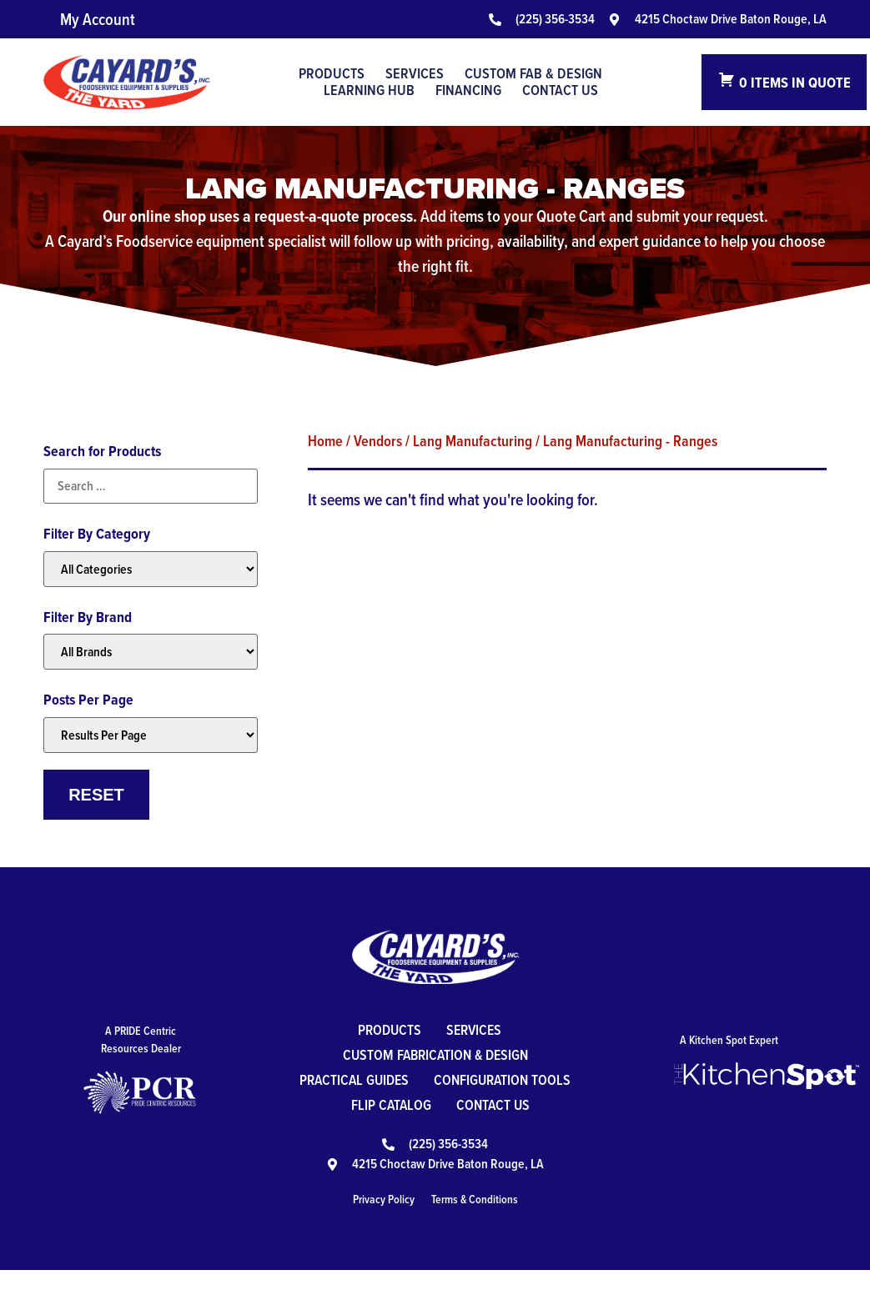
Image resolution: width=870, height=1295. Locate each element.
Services (414, 73)
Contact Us (560, 90)
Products (332, 73)
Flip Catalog (518, 1104)
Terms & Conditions (474, 1224)
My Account (97, 19)
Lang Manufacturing (472, 440)
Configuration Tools (382, 1104)
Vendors (378, 440)
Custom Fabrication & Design (435, 1054)
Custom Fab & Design (533, 73)
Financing (468, 90)
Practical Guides (435, 1079)
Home (325, 440)
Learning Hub (369, 90)
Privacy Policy (384, 1224)
